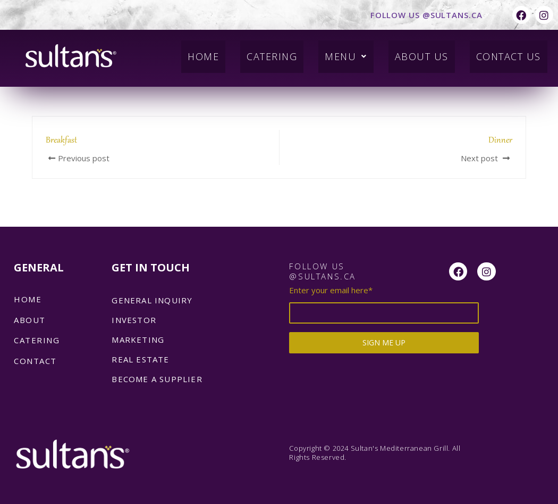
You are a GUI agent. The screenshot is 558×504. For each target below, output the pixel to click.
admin (58, 90)
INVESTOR (134, 320)
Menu (336, 52)
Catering (258, 52)
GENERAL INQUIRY (152, 300)
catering (37, 340)
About (30, 320)
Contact (35, 361)
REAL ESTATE (140, 359)
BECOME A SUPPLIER (157, 379)
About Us (414, 52)
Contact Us (505, 52)
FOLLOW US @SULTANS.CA (426, 15)
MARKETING (138, 339)
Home (186, 52)
